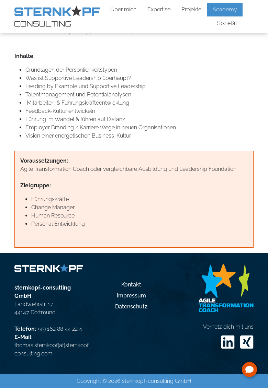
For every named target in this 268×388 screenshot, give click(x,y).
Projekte (191, 9)
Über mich (123, 9)
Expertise (158, 9)
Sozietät (227, 23)
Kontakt (131, 284)
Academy (224, 9)
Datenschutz (131, 306)
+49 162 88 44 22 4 (59, 329)
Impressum (131, 295)
